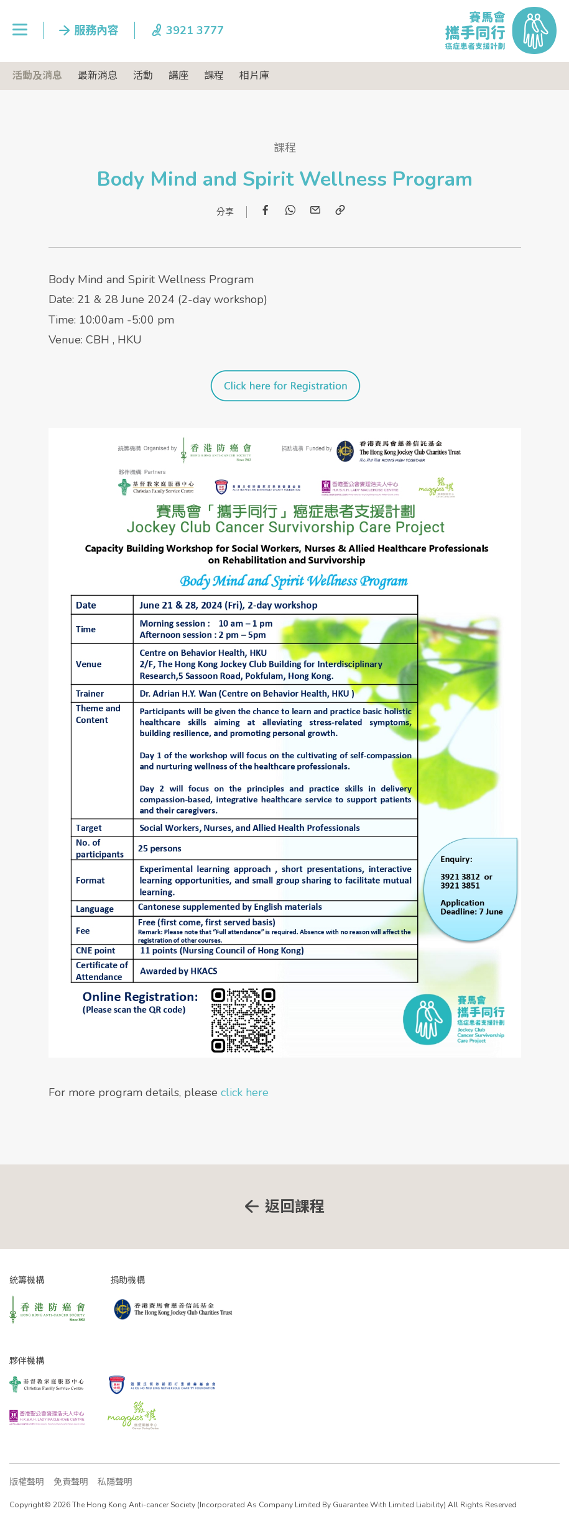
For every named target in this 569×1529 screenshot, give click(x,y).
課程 (214, 76)
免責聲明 (70, 1482)
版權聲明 (26, 1482)
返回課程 (295, 1207)
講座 (178, 76)
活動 (143, 76)
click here (245, 1092)
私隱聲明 (115, 1482)
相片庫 (254, 76)
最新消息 (98, 76)
